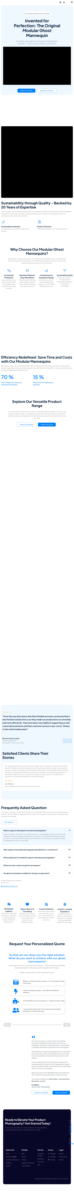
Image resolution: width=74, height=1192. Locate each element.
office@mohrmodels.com (9, 886)
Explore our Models (61, 1087)
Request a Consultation (47, 90)
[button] (65, 741)
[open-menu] (72, 2)
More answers (9, 822)
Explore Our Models (26, 90)
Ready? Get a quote (47, 424)
